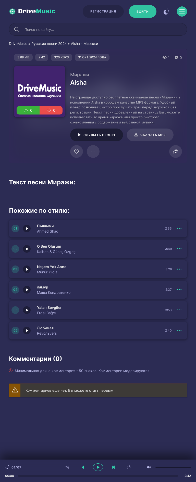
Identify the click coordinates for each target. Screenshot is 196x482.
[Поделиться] (175, 151)
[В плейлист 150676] (179, 330)
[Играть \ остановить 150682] (27, 228)
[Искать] (16, 29)
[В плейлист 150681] (179, 249)
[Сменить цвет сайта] (167, 11)
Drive (37, 11)
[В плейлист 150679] (179, 310)
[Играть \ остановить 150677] (27, 289)
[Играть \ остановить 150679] (27, 310)
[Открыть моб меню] (182, 11)
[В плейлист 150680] (179, 269)
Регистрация (103, 11)
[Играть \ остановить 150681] (27, 249)
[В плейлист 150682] (179, 228)
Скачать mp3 (153, 135)
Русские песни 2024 (49, 43)
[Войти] (142, 11)
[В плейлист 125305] (93, 151)
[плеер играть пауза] (98, 467)
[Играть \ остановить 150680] (27, 269)
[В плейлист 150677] (179, 290)
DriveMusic (18, 43)
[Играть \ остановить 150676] (27, 330)
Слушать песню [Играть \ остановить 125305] (99, 135)
